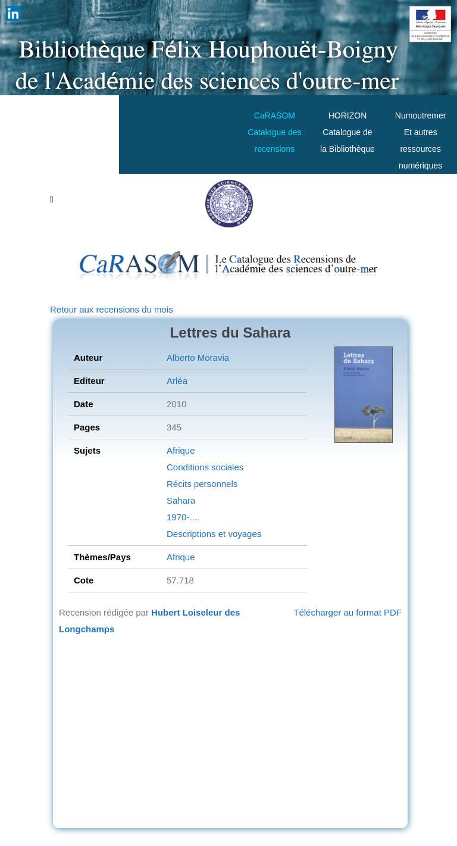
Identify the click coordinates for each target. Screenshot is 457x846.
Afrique (181, 450)
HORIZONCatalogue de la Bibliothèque (347, 132)
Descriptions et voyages (214, 534)
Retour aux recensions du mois (111, 309)
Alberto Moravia (198, 357)
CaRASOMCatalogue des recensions (274, 132)
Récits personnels (202, 484)
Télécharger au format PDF (347, 612)
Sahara (181, 500)
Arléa (177, 381)
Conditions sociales (205, 467)
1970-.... (183, 517)
